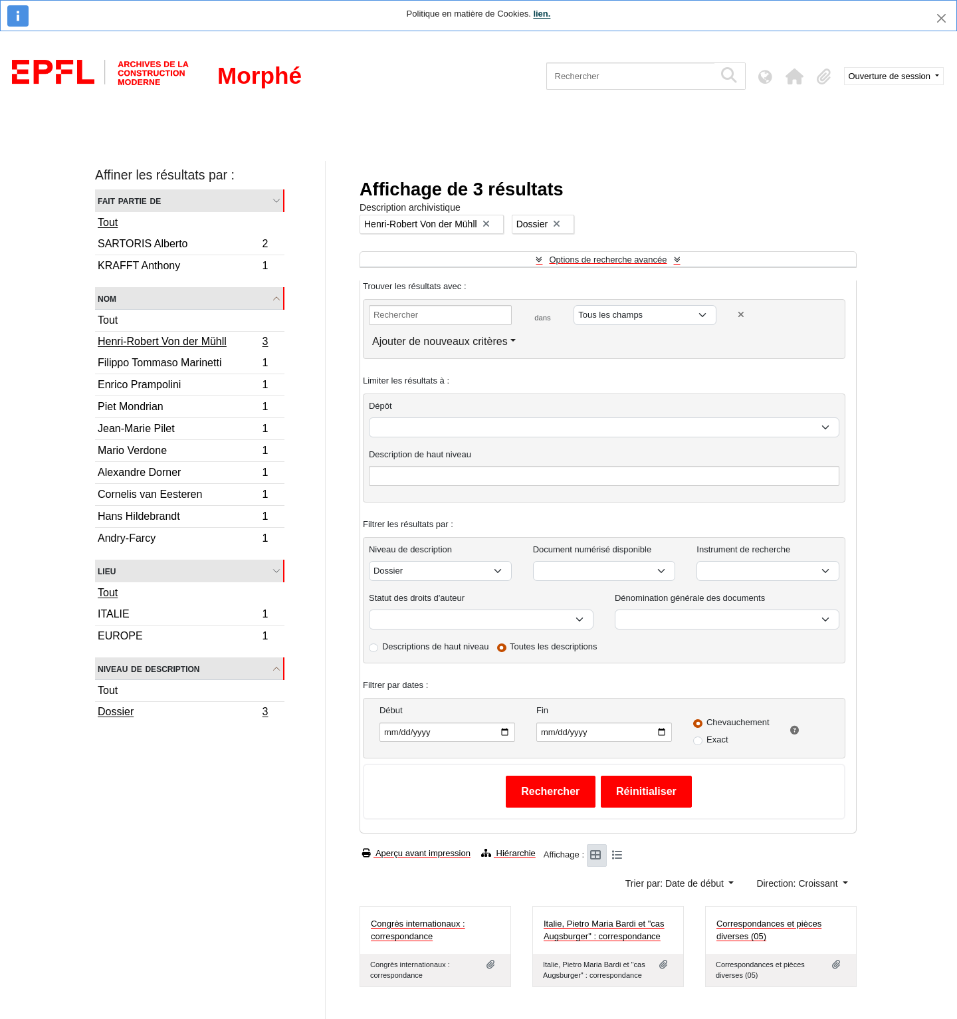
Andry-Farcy (182, 539)
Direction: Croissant (798, 883)
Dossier (182, 713)
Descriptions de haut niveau (435, 646)
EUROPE (182, 637)
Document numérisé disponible (592, 549)
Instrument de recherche (743, 549)
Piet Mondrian (182, 408)
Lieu (107, 570)
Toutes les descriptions (553, 646)
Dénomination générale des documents (690, 598)
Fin (542, 710)
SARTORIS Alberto (182, 245)
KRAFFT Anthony (182, 267)
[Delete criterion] (741, 315)
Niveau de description (148, 668)
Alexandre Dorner (182, 474)
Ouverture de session (891, 76)
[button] (794, 76)
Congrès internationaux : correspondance (418, 930)
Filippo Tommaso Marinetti (182, 364)
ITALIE (182, 615)
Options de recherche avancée (608, 260)
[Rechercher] (630, 76)
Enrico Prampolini (182, 386)
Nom (107, 298)
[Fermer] (941, 18)
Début (391, 710)
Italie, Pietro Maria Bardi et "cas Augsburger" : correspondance (604, 930)
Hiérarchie (508, 853)
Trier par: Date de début (675, 883)
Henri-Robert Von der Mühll (182, 343)
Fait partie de (129, 200)
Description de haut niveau (420, 454)
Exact (717, 739)
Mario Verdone (182, 452)
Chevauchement (738, 722)
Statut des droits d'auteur (417, 598)
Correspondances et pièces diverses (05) (768, 930)
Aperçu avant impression (416, 853)
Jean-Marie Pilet (182, 430)
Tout (108, 222)
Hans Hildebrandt (182, 518)
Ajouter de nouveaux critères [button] (440, 341)
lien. (541, 14)
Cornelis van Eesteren (182, 496)
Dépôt (380, 406)
